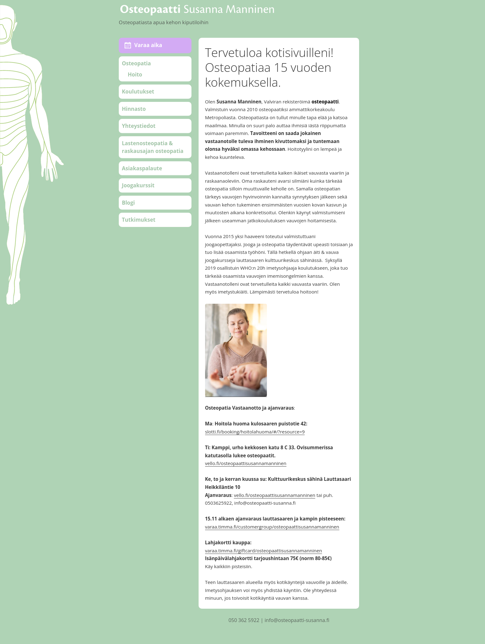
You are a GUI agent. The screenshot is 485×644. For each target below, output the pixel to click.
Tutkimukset (138, 219)
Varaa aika (148, 45)
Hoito (135, 74)
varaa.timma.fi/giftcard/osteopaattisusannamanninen (263, 550)
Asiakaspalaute (142, 168)
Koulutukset (138, 91)
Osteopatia (136, 63)
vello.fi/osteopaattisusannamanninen (245, 463)
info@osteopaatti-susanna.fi (297, 620)
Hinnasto (134, 108)
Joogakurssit (138, 185)
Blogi (128, 202)
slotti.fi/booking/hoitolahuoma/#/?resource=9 (255, 432)
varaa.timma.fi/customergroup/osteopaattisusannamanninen (272, 527)
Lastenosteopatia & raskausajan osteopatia (152, 147)
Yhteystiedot (139, 125)
